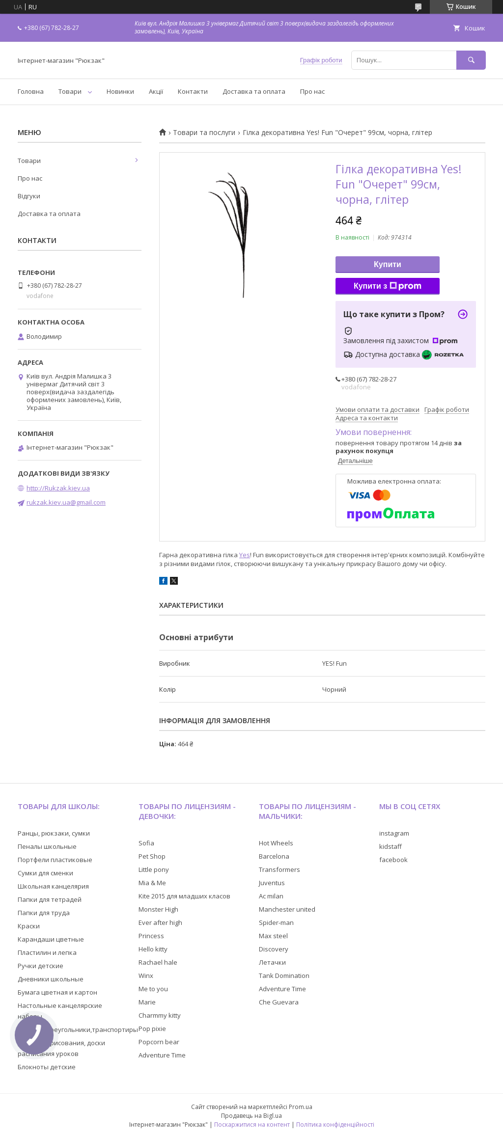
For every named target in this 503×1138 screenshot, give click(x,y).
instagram (394, 833)
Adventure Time (162, 1055)
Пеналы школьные (47, 846)
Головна (31, 91)
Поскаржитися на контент (252, 1124)
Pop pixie (152, 1028)
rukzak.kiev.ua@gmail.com (66, 502)
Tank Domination (284, 975)
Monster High (158, 909)
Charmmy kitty (160, 1015)
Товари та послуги (204, 132)
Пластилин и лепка (47, 952)
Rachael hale (158, 962)
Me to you (153, 988)
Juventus (272, 882)
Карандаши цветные (51, 939)
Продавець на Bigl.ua (251, 1115)
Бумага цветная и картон (57, 992)
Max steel (273, 935)
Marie (147, 1002)
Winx (146, 975)
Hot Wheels (276, 843)
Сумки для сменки (45, 872)
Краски (29, 925)
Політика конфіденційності (335, 1124)
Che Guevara (279, 1002)
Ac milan (271, 896)
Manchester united (287, 909)
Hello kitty (153, 949)
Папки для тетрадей (50, 899)
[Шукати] (471, 60)
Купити (387, 264)
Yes (244, 554)
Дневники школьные (51, 979)
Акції (156, 91)
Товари (70, 91)
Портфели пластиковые (55, 859)
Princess (151, 935)
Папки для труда (44, 912)
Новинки (120, 91)
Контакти (193, 91)
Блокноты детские (47, 1066)
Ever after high (160, 922)
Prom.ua (300, 1107)
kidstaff (390, 846)
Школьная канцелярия (53, 886)
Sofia (146, 843)
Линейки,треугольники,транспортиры (78, 1029)
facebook (393, 859)
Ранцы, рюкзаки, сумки (54, 833)
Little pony (154, 869)
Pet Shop (152, 856)
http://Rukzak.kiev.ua (58, 488)
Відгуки (29, 195)
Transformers (279, 869)
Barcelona (274, 856)
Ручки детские (40, 965)
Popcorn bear (159, 1041)
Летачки (272, 962)
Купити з (387, 286)
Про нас (312, 91)
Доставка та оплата (254, 91)
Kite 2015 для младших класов (184, 896)
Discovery (273, 949)
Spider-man (276, 922)
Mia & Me (152, 882)
